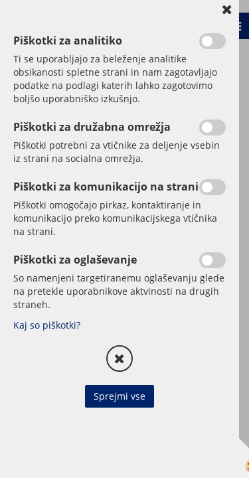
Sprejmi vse (119, 396)
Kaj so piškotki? (46, 325)
